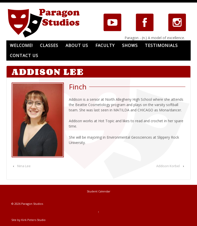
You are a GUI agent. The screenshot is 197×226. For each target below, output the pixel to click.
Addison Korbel (168, 166)
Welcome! (21, 45)
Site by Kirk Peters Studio (28, 220)
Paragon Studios (32, 204)
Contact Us (24, 55)
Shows (130, 45)
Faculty (105, 45)
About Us (77, 45)
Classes (49, 45)
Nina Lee (24, 166)
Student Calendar (98, 191)
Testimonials (161, 45)
